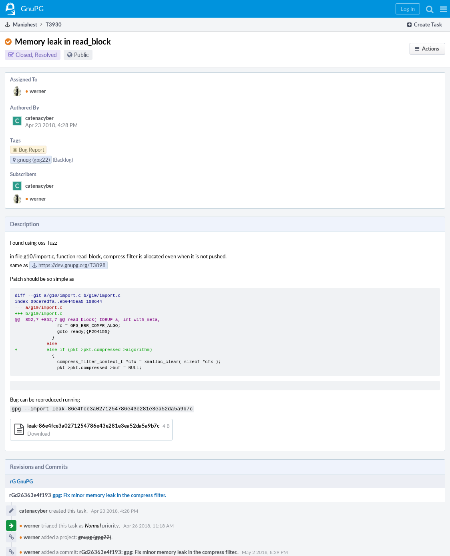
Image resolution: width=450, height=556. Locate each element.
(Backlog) (63, 159)
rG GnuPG (21, 480)
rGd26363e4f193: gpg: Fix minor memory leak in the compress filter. (158, 551)
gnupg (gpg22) (94, 536)
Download (38, 432)
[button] (443, 9)
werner (35, 91)
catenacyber (39, 118)
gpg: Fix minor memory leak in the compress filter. (109, 494)
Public (81, 55)
